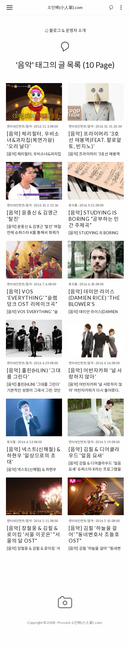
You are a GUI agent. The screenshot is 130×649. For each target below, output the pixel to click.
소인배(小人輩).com (65, 7)
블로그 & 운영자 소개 (65, 30)
